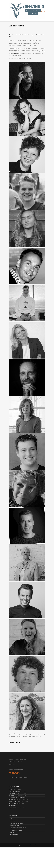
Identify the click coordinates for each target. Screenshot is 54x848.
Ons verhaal (12, 822)
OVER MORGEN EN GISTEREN (15, 793)
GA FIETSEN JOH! (12, 789)
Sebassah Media (32, 845)
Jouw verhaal (12, 820)
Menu (43, 11)
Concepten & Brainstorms (17, 823)
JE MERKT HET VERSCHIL (14, 803)
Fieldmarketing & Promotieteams (18, 827)
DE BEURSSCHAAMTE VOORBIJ (15, 797)
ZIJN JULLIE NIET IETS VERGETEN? (16, 801)
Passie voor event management (18, 829)
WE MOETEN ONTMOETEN (14, 795)
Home (11, 818)
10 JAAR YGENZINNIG (13, 808)
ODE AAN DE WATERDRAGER (15, 791)
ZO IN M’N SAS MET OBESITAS (15, 799)
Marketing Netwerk (14, 834)
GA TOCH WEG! (12, 805)
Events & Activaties (15, 825)
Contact (11, 836)
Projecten (12, 832)
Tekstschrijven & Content (16, 830)
